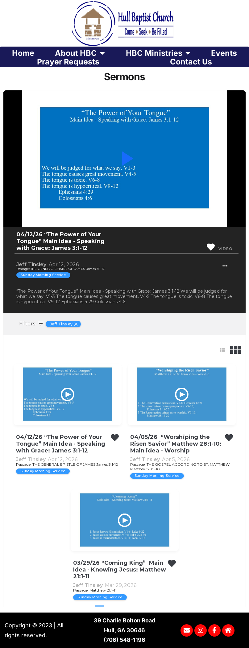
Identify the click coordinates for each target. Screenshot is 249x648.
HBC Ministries (158, 53)
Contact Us (191, 62)
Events (224, 53)
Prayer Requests (68, 62)
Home (23, 53)
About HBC (80, 53)
